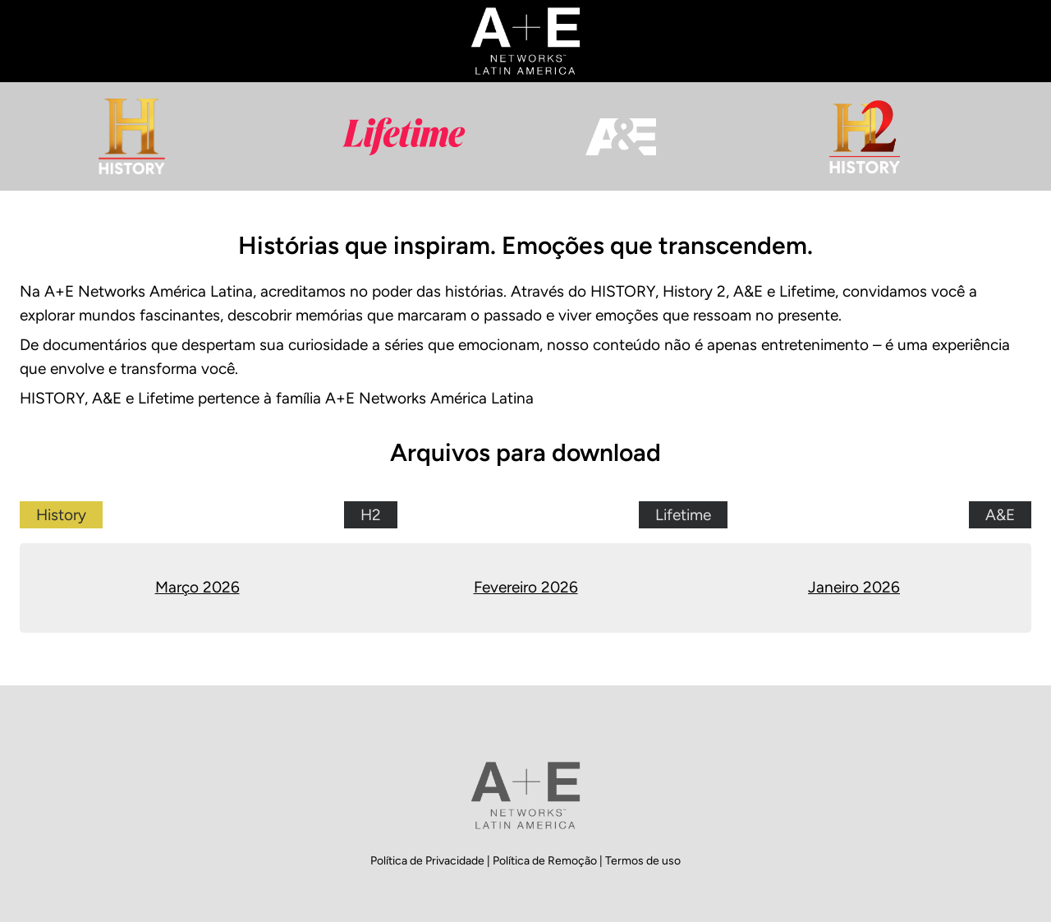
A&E (1000, 514)
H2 (370, 514)
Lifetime (683, 514)
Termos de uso (643, 861)
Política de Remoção (546, 861)
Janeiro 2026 (854, 587)
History (61, 514)
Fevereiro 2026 (526, 587)
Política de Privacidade (428, 861)
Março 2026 (197, 587)
